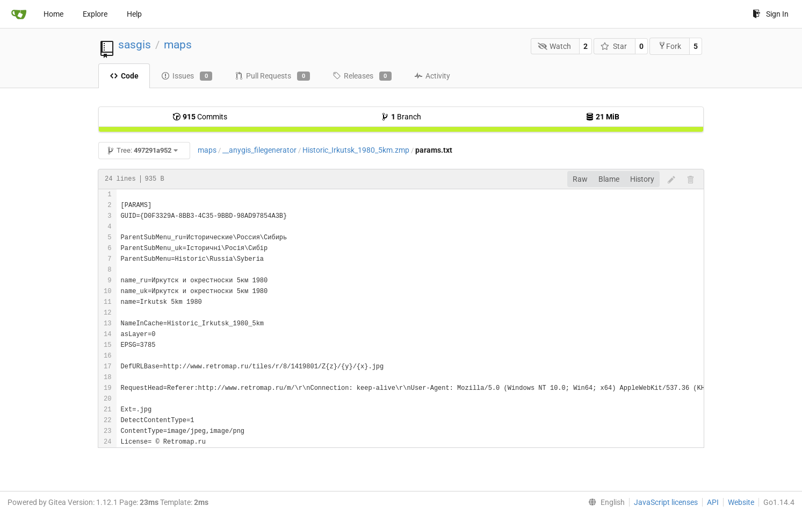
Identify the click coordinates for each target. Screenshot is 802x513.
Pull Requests (272, 76)
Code (124, 76)
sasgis (134, 44)
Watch (555, 46)
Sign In (770, 14)
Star (614, 46)
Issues (186, 76)
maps (178, 44)
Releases (362, 76)
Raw (580, 179)
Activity (432, 76)
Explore (95, 14)
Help (134, 14)
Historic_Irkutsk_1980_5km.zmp (355, 150)
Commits (199, 116)
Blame (608, 179)
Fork (669, 46)
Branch (401, 116)
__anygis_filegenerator (259, 150)
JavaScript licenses (666, 502)
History (642, 179)
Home (53, 14)
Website (741, 502)
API (713, 502)
